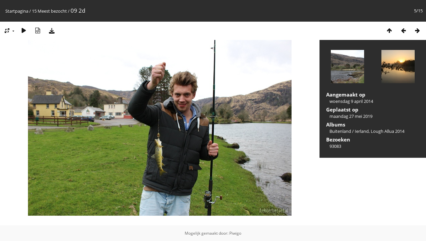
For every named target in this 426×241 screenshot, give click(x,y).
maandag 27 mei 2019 (350, 116)
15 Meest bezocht (49, 11)
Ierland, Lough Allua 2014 (379, 131)
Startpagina (16, 11)
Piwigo (235, 233)
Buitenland (340, 131)
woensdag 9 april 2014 (351, 101)
